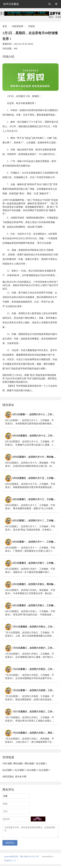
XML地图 (7, 763)
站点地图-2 (8, 770)
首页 (4, 26)
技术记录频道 (11, 4)
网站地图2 (30, 763)
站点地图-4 (32, 770)
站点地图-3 (20, 770)
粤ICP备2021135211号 (29, 858)
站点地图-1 (41, 763)
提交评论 (10, 844)
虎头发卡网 (20, 776)
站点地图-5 (44, 770)
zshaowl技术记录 (11, 858)
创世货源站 (8, 776)
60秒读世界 (17, 26)
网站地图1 (18, 763)
